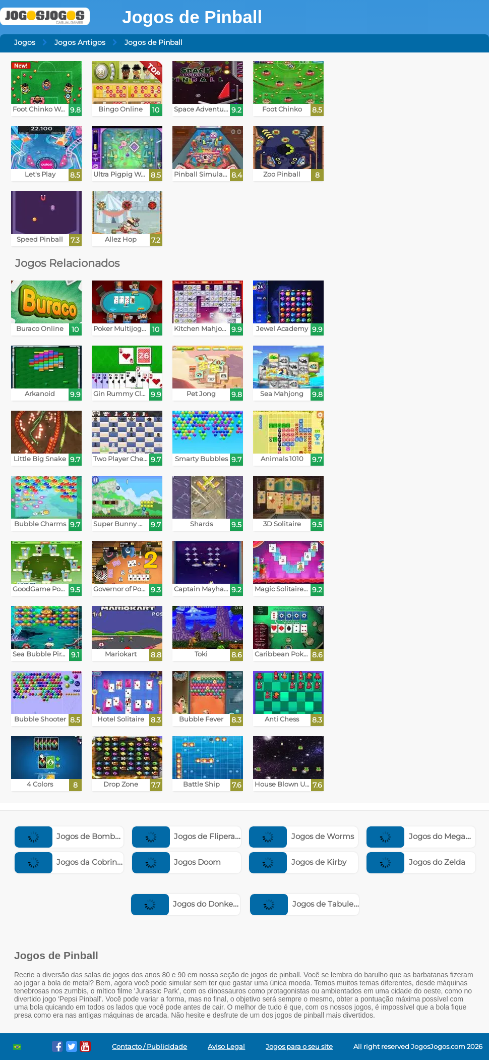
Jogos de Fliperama (190, 836)
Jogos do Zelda (415, 862)
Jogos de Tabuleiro (306, 904)
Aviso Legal (226, 1046)
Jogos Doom (176, 862)
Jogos (24, 42)
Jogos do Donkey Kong (195, 904)
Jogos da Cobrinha (71, 862)
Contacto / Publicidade (149, 1046)
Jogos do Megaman (424, 836)
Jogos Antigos (79, 42)
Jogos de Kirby (297, 862)
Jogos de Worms (301, 836)
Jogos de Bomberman (78, 836)
